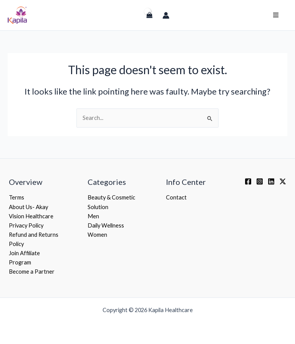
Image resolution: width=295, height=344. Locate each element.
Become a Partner (32, 271)
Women (97, 234)
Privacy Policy (26, 225)
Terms (16, 197)
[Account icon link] (165, 15)
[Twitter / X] (282, 181)
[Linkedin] (271, 181)
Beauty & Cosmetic (111, 197)
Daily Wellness (106, 225)
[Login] (133, 19)
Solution (98, 207)
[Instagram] (259, 181)
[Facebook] (248, 181)
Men (93, 216)
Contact (176, 197)
